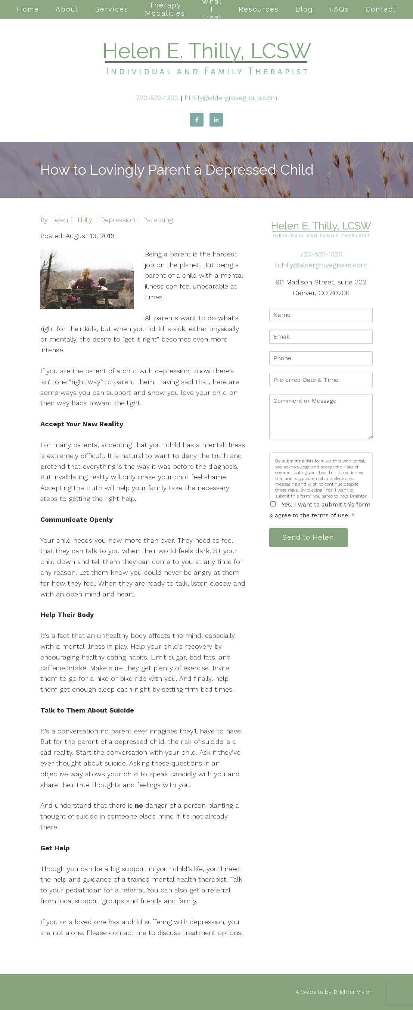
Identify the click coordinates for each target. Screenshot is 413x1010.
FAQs (339, 9)
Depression (117, 219)
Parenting (158, 219)
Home (28, 9)
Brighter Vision (353, 991)
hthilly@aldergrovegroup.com (230, 98)
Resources (259, 9)
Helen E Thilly (71, 219)
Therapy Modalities (165, 9)
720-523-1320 (157, 98)
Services (111, 9)
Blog (304, 9)
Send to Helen (308, 538)
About (67, 9)
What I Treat (212, 9)
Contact (381, 9)
